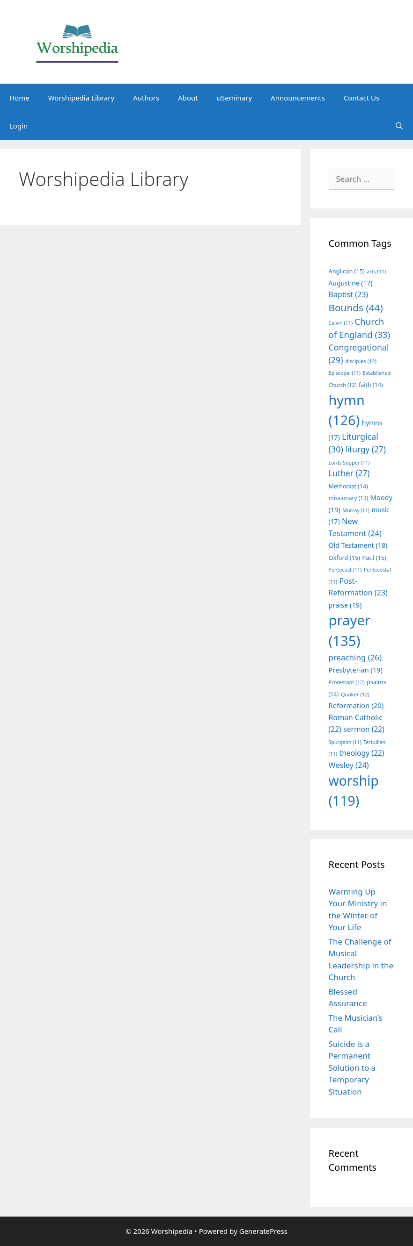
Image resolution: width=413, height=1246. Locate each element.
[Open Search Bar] (399, 126)
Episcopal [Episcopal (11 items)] (345, 373)
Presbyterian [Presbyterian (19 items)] (356, 669)
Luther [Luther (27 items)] (349, 473)
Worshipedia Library (81, 97)
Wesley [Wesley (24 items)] (349, 765)
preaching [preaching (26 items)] (355, 657)
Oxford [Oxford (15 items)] (344, 557)
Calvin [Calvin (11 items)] (341, 323)
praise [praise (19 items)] (345, 604)
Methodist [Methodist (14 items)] (348, 486)
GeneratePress (263, 1231)
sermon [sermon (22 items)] (363, 729)
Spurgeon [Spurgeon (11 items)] (345, 742)
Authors (146, 97)
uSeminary (234, 97)
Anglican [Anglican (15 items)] (347, 271)
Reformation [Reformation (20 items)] (356, 705)
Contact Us (361, 97)
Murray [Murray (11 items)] (355, 510)
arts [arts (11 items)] (376, 271)
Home (19, 97)
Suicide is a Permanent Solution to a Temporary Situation (352, 1067)
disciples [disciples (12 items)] (360, 361)
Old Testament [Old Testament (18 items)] (358, 545)
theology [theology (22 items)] (361, 753)
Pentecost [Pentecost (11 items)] (345, 569)
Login (18, 125)
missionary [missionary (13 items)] (349, 497)
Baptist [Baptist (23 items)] (349, 294)
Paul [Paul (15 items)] (374, 557)
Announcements (298, 97)
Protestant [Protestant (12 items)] (347, 682)
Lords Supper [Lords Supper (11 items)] (349, 462)
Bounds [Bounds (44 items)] (356, 307)
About (188, 97)
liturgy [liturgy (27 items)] (365, 449)
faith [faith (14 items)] (371, 385)
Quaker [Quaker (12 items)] (355, 694)
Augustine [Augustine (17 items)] (351, 283)
